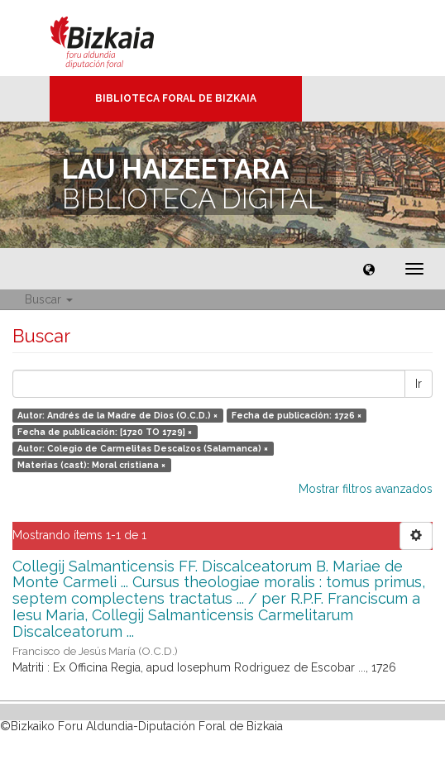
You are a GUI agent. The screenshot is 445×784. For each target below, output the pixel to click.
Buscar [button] (49, 299)
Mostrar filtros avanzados (366, 488)
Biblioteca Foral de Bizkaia (175, 98)
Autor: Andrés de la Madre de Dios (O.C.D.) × (117, 415)
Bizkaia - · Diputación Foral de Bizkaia (119, 38)
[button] (369, 269)
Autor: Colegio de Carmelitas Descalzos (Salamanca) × (142, 448)
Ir (418, 383)
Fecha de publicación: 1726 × (296, 415)
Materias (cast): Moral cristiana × (91, 465)
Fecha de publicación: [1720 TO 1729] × (104, 432)
